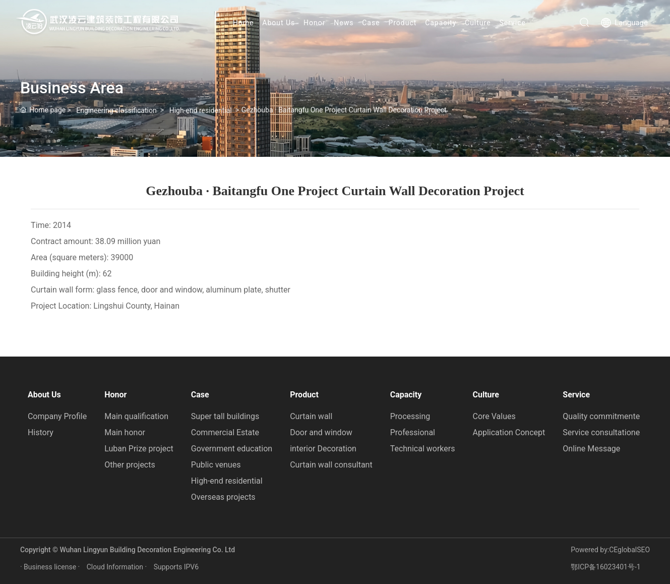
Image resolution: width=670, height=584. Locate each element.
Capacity (440, 23)
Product (402, 23)
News (343, 23)
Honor (314, 23)
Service (512, 23)
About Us (278, 23)
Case (371, 23)
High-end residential (200, 114)
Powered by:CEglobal (604, 550)
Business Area (72, 88)
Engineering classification (116, 114)
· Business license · (51, 567)
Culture (478, 23)
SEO (643, 550)
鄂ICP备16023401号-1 (605, 567)
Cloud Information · (118, 567)
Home (243, 23)
